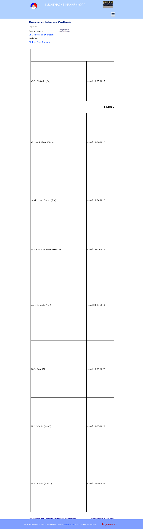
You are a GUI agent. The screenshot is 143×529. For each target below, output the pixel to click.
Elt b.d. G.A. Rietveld (39, 42)
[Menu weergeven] (113, 14)
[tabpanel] (42, 36)
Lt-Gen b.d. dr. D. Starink (41, 34)
